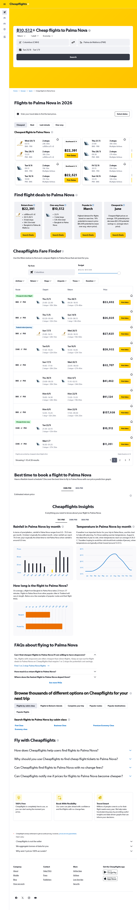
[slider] (119, 273)
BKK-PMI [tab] (79, 472)
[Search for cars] (4, 23)
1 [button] (114, 444)
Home (15, 91)
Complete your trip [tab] (76, 690)
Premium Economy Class (103, 709)
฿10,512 (24, 30)
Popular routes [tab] (96, 690)
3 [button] (125, 444)
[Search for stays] (4, 18)
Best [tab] (32, 125)
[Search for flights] (4, 12)
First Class (19, 709)
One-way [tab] (60, 125)
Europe (23, 91)
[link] (28, 235)
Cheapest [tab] (21, 125)
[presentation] (89, 30)
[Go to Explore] (4, 29)
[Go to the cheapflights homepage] (19, 4)
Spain (31, 91)
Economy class (21, 713)
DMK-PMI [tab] (67, 472)
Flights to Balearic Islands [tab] (51, 690)
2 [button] (119, 444)
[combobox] (48, 36)
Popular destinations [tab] (116, 690)
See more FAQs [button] (55, 667)
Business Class (60, 709)
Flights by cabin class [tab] (26, 690)
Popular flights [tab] (23, 696)
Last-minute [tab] (45, 125)
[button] (4, 4)
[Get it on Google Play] (110, 859)
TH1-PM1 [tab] (61, 504)
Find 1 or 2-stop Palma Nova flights (32, 649)
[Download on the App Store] (110, 865)
